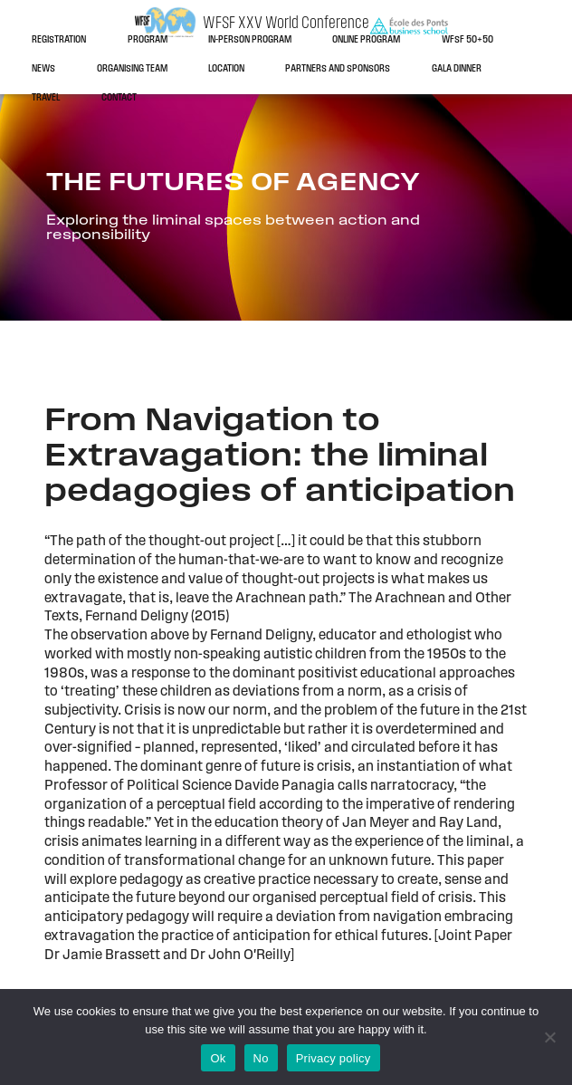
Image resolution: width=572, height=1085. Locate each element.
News (43, 69)
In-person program (249, 40)
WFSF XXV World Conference (286, 24)
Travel (46, 98)
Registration (59, 40)
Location (226, 69)
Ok (217, 1058)
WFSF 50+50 (467, 40)
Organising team (132, 69)
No (261, 1058)
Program (147, 40)
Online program (366, 40)
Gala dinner (456, 69)
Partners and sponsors (337, 69)
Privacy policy (333, 1058)
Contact (119, 98)
